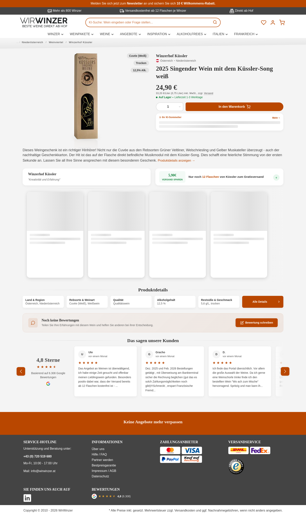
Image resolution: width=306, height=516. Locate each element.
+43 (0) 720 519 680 (37, 456)
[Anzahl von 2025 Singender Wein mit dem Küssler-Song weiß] (169, 106)
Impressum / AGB (104, 470)
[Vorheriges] (21, 371)
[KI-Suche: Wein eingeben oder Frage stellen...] (148, 22)
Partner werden (102, 460)
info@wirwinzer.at (43, 471)
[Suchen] (215, 22)
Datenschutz (100, 476)
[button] (86, 96)
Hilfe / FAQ (99, 454)
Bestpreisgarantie (104, 465)
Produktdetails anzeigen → (176, 160)
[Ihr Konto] (273, 22)
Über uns (98, 449)
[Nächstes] (285, 371)
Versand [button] (208, 93)
